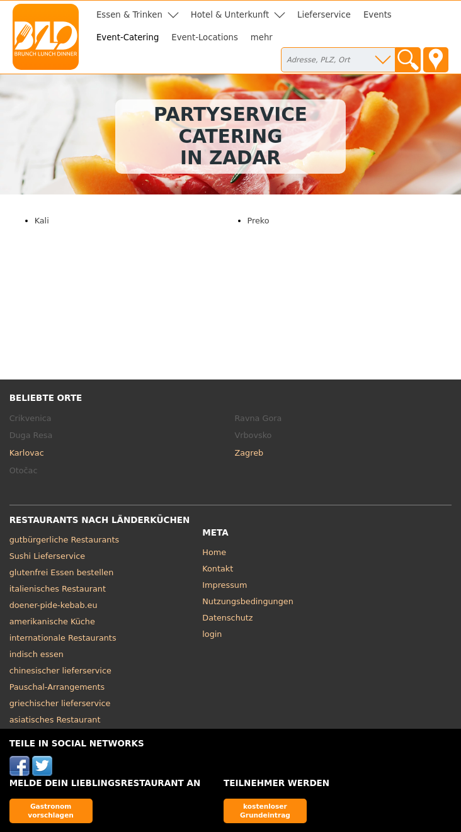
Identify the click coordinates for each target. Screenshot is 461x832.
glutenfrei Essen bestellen (61, 572)
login (212, 634)
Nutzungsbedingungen (247, 601)
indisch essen (36, 654)
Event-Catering (127, 37)
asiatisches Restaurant (55, 719)
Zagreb (249, 453)
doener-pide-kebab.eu (53, 605)
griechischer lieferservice (60, 703)
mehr (262, 37)
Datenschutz (227, 617)
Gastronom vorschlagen (51, 810)
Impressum (224, 585)
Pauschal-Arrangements (57, 687)
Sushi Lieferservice (47, 556)
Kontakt (217, 568)
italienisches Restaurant (57, 588)
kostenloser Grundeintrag (265, 810)
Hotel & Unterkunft (230, 15)
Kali (42, 220)
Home (214, 552)
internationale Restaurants (63, 638)
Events (377, 15)
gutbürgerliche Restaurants (64, 539)
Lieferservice (324, 15)
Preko (259, 220)
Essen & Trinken (129, 15)
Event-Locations (204, 37)
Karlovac (26, 453)
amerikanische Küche (52, 621)
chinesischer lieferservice (60, 670)
